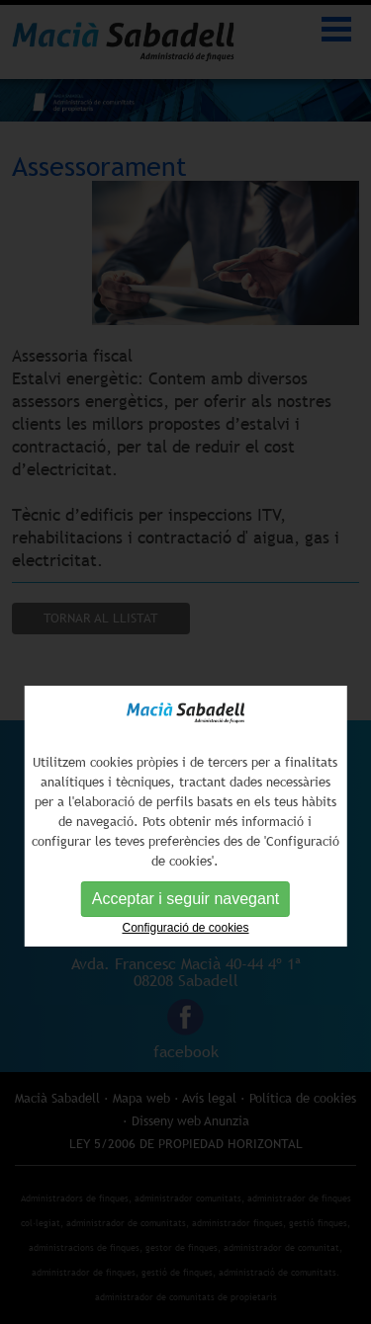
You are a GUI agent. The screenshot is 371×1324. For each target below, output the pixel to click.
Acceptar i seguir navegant (185, 916)
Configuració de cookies (185, 945)
